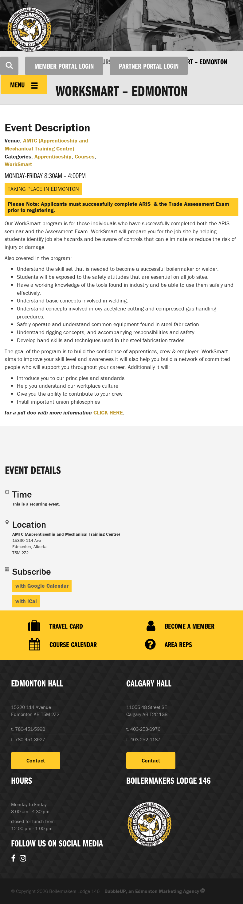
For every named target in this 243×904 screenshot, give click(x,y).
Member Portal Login (64, 65)
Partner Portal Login (148, 65)
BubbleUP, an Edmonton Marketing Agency (154, 891)
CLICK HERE (108, 412)
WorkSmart (18, 164)
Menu (24, 84)
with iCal (26, 601)
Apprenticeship (53, 156)
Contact (35, 760)
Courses (85, 156)
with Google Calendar (42, 585)
